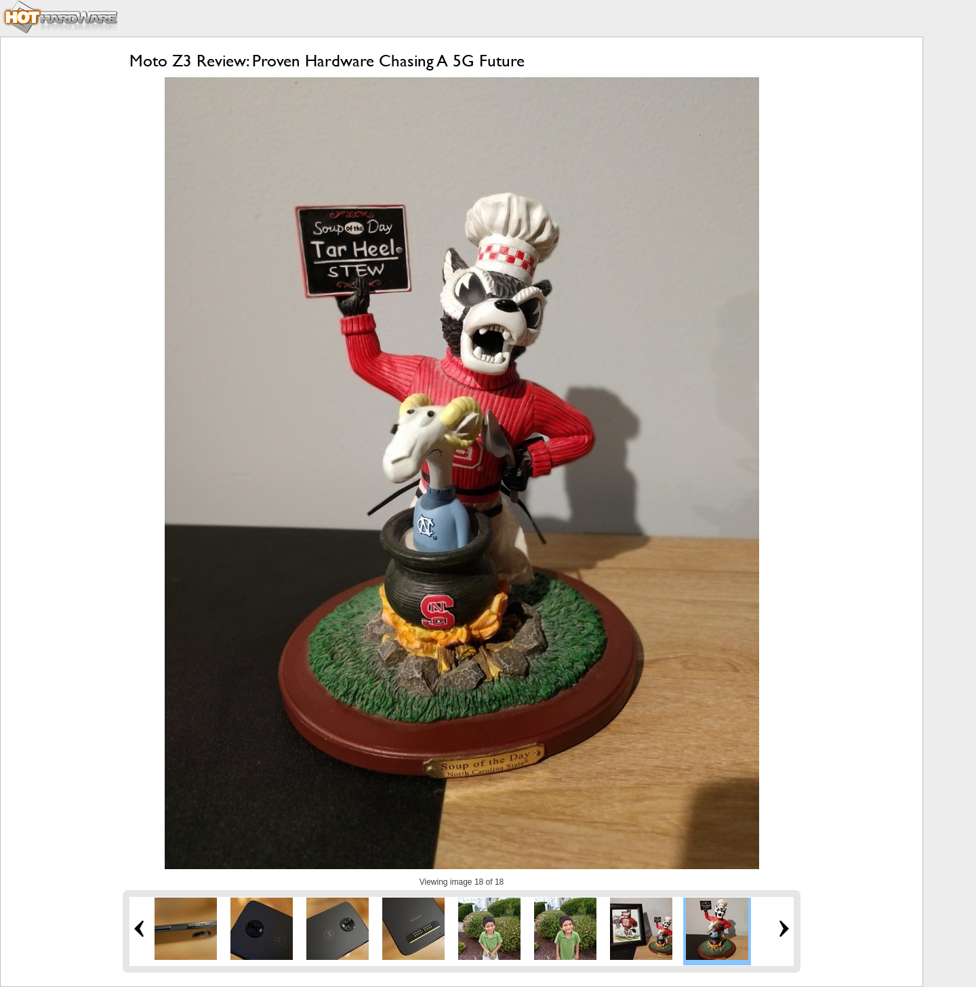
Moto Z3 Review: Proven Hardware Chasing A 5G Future (327, 60)
